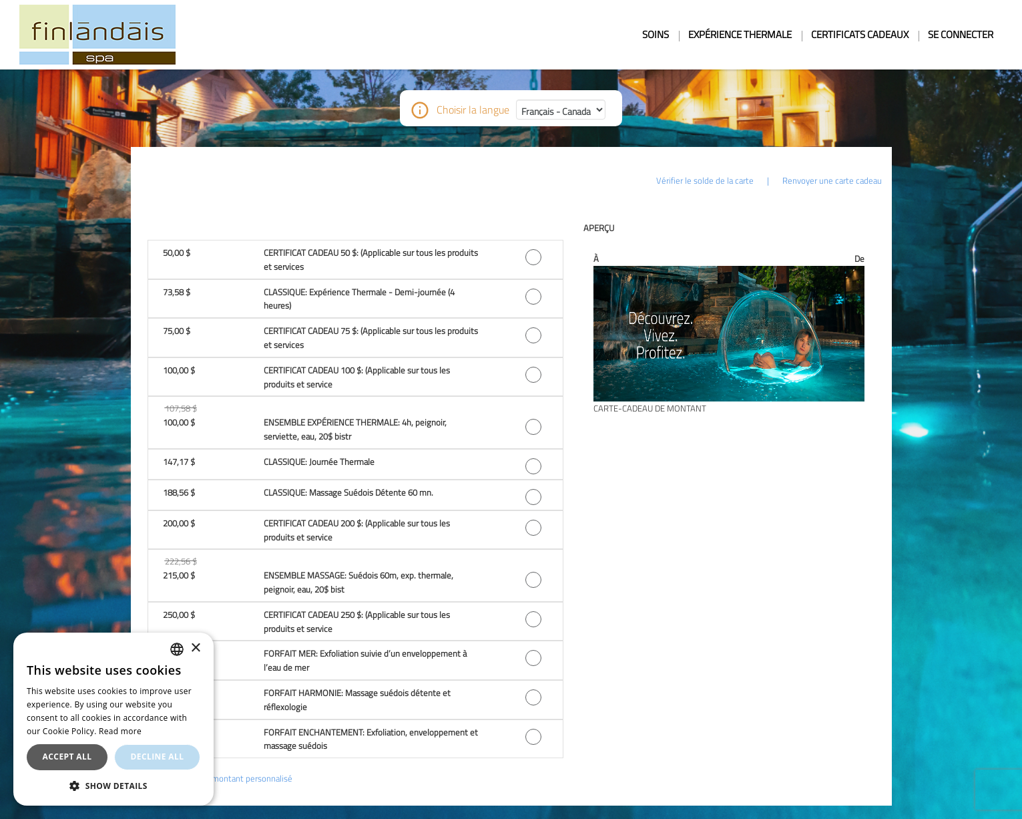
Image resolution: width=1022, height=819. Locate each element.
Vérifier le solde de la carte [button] (705, 180)
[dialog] (113, 719)
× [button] (195, 648)
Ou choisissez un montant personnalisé (220, 778)
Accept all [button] (67, 756)
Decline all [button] (157, 756)
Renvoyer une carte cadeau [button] (832, 180)
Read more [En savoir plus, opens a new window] (120, 731)
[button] (355, 259)
